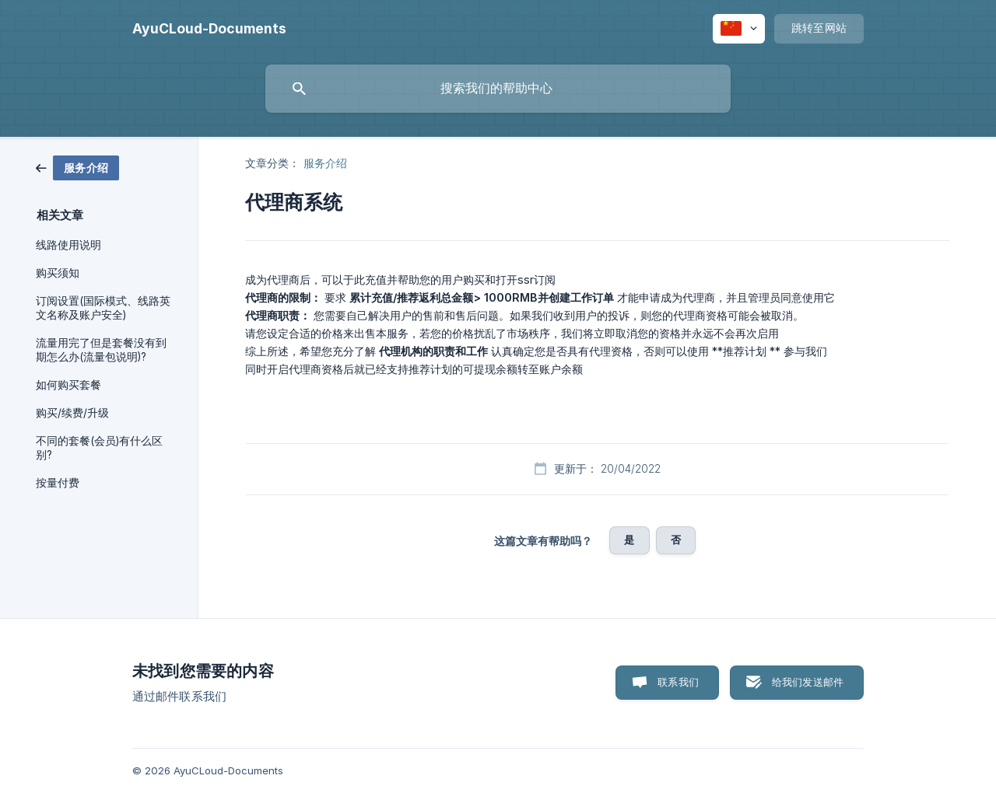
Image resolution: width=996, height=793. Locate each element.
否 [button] (676, 539)
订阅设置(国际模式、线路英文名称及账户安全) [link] (103, 308)
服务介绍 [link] (325, 162)
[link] (77, 166)
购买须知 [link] (57, 273)
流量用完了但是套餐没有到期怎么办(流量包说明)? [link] (101, 350)
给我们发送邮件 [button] (807, 682)
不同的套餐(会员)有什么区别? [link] (99, 448)
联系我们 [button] (678, 682)
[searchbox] (498, 89)
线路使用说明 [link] (68, 245)
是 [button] (629, 539)
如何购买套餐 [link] (68, 385)
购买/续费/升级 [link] (72, 413)
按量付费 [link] (57, 483)
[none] (209, 29)
